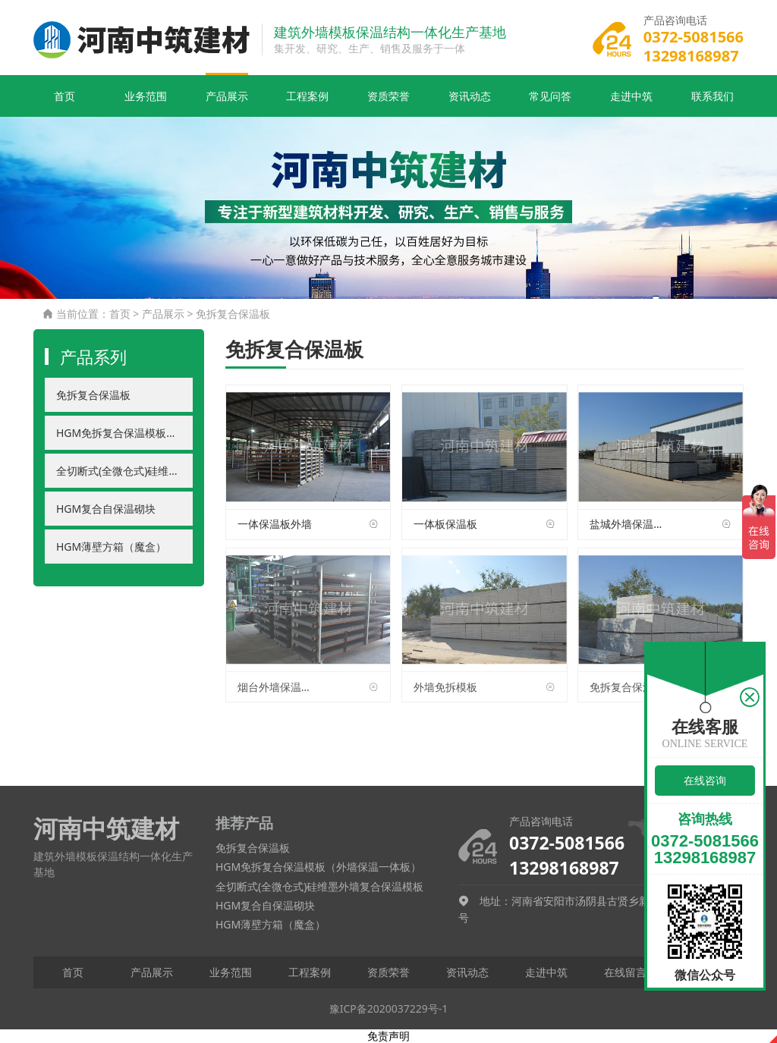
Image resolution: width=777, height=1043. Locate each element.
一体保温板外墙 (275, 524)
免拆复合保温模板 (629, 687)
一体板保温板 (445, 524)
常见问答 (550, 96)
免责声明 (388, 1036)
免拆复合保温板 (233, 313)
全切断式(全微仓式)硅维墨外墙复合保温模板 (124, 470)
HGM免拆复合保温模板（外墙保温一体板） (124, 433)
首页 (64, 96)
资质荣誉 (388, 96)
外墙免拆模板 (445, 687)
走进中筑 (631, 96)
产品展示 (227, 96)
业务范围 (145, 96)
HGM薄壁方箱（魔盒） (111, 546)
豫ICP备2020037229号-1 (388, 1008)
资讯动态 (469, 96)
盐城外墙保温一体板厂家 (629, 524)
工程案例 (307, 96)
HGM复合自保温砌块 (106, 508)
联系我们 (712, 96)
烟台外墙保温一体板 (277, 687)
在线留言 (625, 972)
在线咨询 (705, 780)
